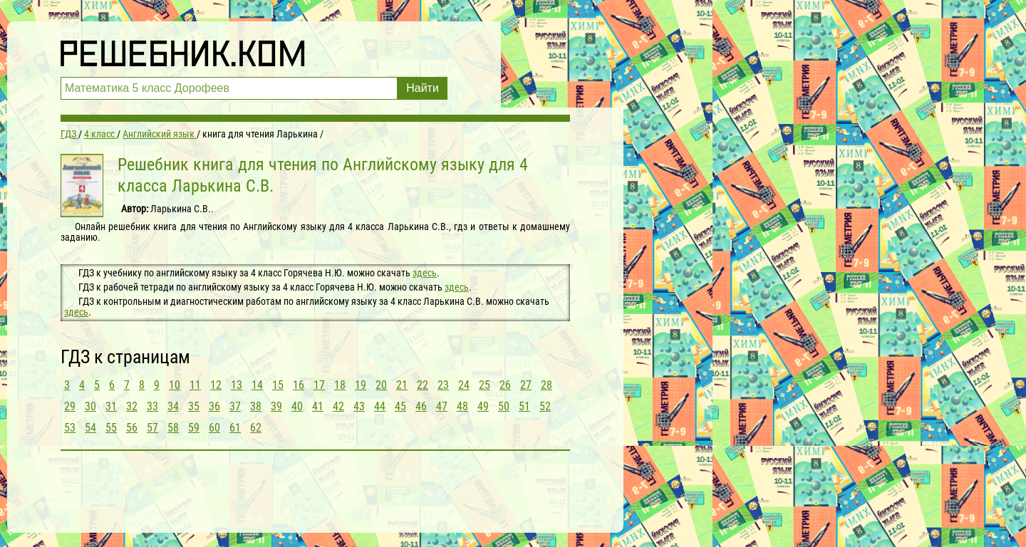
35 (194, 406)
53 (70, 427)
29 (70, 406)
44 (379, 406)
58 (173, 427)
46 (421, 406)
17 (319, 385)
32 (132, 406)
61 (235, 427)
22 (422, 385)
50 (503, 406)
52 (545, 406)
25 (484, 385)
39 (276, 406)
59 (194, 427)
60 (214, 427)
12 (216, 385)
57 (152, 427)
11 (195, 385)
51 (524, 406)
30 (90, 406)
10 (174, 385)
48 (462, 406)
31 (111, 406)
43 (359, 406)
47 (441, 406)
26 (505, 385)
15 (278, 385)
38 (255, 406)
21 (402, 385)
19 (360, 385)
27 (526, 385)
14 (257, 385)
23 (443, 385)
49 (483, 406)
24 (464, 385)
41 (317, 406)
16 (298, 385)
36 (214, 406)
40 (297, 406)
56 (132, 427)
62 (255, 427)
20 (381, 385)
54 (90, 427)
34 (173, 406)
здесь (425, 272)
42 (338, 406)
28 (546, 385)
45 (400, 406)
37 (235, 406)
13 (236, 385)
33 (152, 406)
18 (340, 385)
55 (111, 427)
